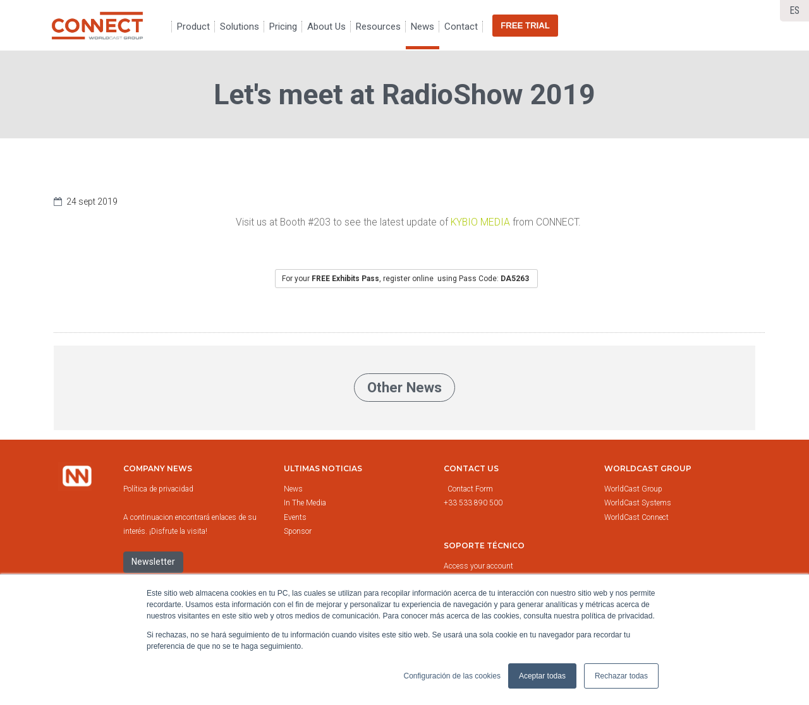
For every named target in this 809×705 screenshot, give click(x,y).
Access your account (478, 566)
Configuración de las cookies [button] (451, 676)
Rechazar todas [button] (621, 676)
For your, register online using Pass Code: (406, 278)
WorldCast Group (633, 489)
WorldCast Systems (637, 502)
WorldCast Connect (636, 517)
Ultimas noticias (323, 468)
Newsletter (153, 562)
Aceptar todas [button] (542, 676)
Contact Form (471, 489)
